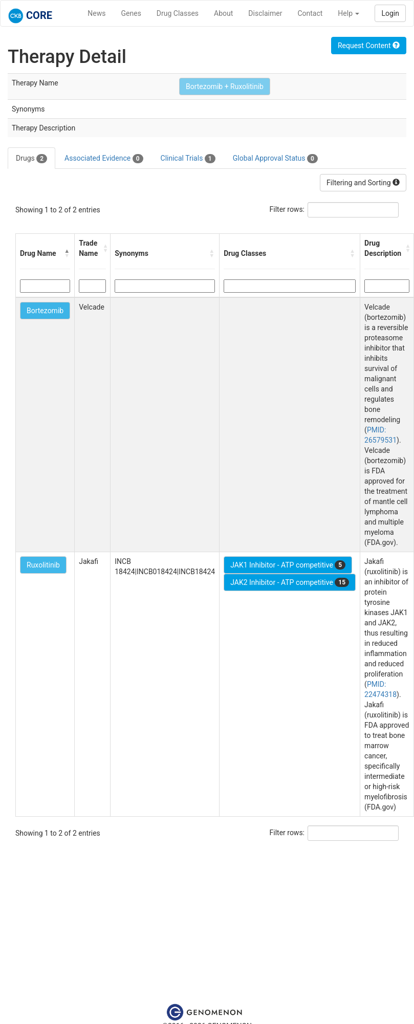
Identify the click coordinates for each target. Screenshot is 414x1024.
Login (390, 13)
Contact (309, 13)
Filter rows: (287, 209)
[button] (67, 253)
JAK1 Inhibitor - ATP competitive (287, 565)
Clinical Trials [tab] (188, 158)
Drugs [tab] (31, 158)
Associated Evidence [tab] (103, 158)
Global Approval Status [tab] (275, 158)
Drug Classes (178, 13)
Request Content (369, 45)
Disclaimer (265, 13)
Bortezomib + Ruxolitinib (225, 86)
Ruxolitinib (43, 565)
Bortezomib (45, 311)
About (223, 13)
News (96, 13)
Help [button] (348, 13)
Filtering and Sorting (363, 183)
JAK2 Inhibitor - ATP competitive (289, 582)
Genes (131, 13)
